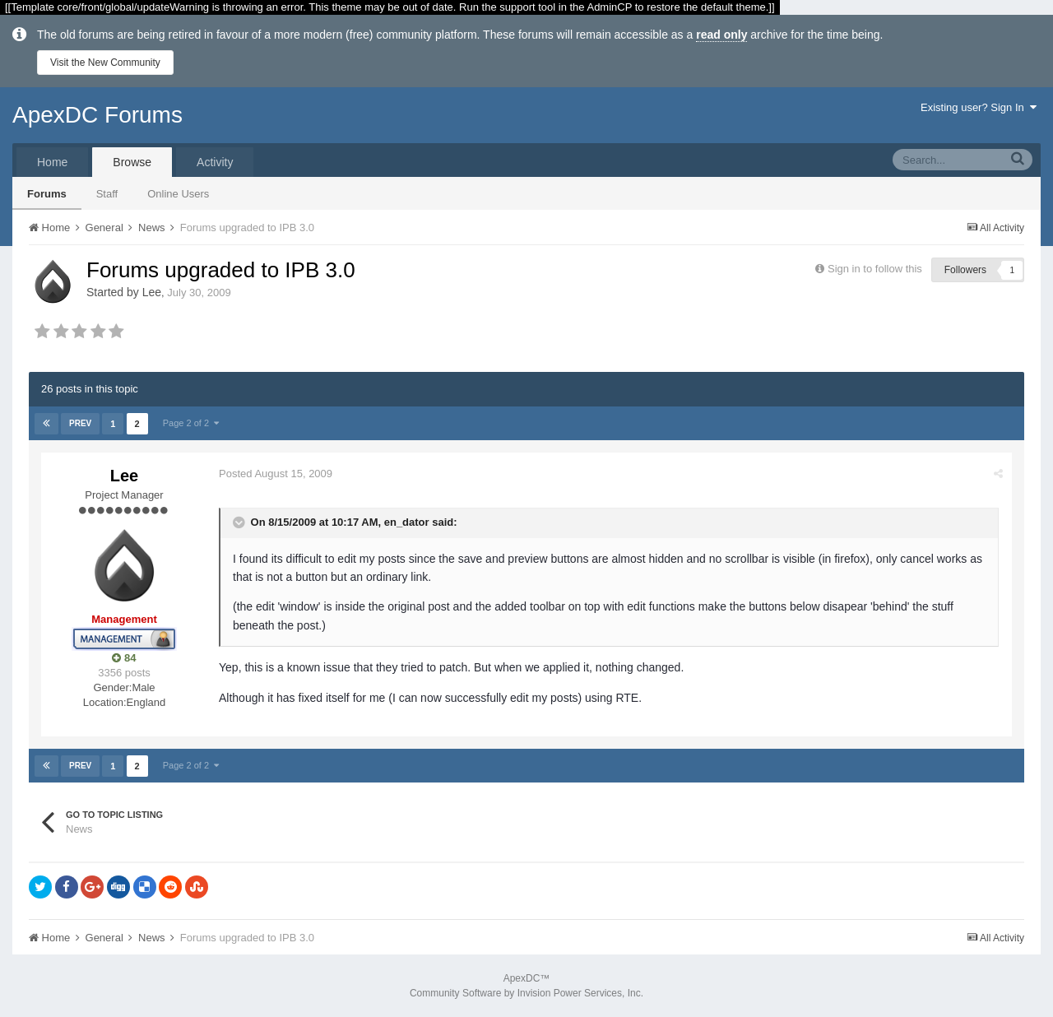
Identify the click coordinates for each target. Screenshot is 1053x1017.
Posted (275, 473)
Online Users (178, 194)
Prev (80, 423)
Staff (107, 194)
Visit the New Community (105, 62)
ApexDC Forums (97, 115)
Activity (215, 162)
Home (52, 162)
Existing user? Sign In (979, 107)
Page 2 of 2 (191, 423)
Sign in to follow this (875, 268)
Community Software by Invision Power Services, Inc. (526, 993)
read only (721, 34)
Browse (132, 162)
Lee (151, 292)
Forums (47, 194)
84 (124, 658)
